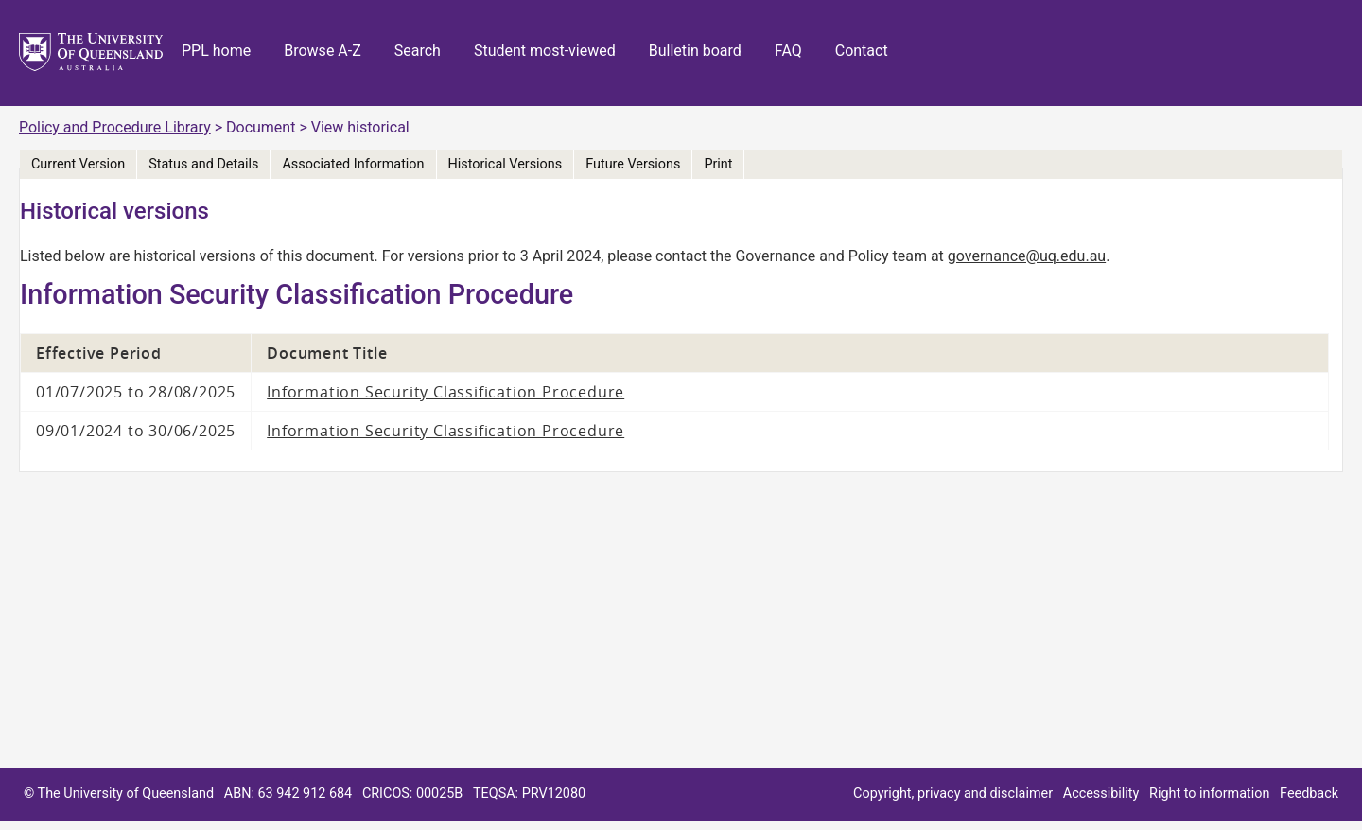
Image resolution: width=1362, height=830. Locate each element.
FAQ (788, 51)
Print (718, 164)
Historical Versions (505, 164)
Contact (861, 51)
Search (417, 51)
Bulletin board (695, 51)
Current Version (78, 164)
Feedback (1309, 794)
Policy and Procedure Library (115, 127)
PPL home (216, 51)
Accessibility (1101, 794)
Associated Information (353, 164)
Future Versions (632, 164)
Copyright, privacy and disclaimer (953, 794)
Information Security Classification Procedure (445, 391)
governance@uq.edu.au (1027, 256)
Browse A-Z (322, 51)
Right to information (1209, 794)
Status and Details (203, 164)
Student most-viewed (545, 51)
